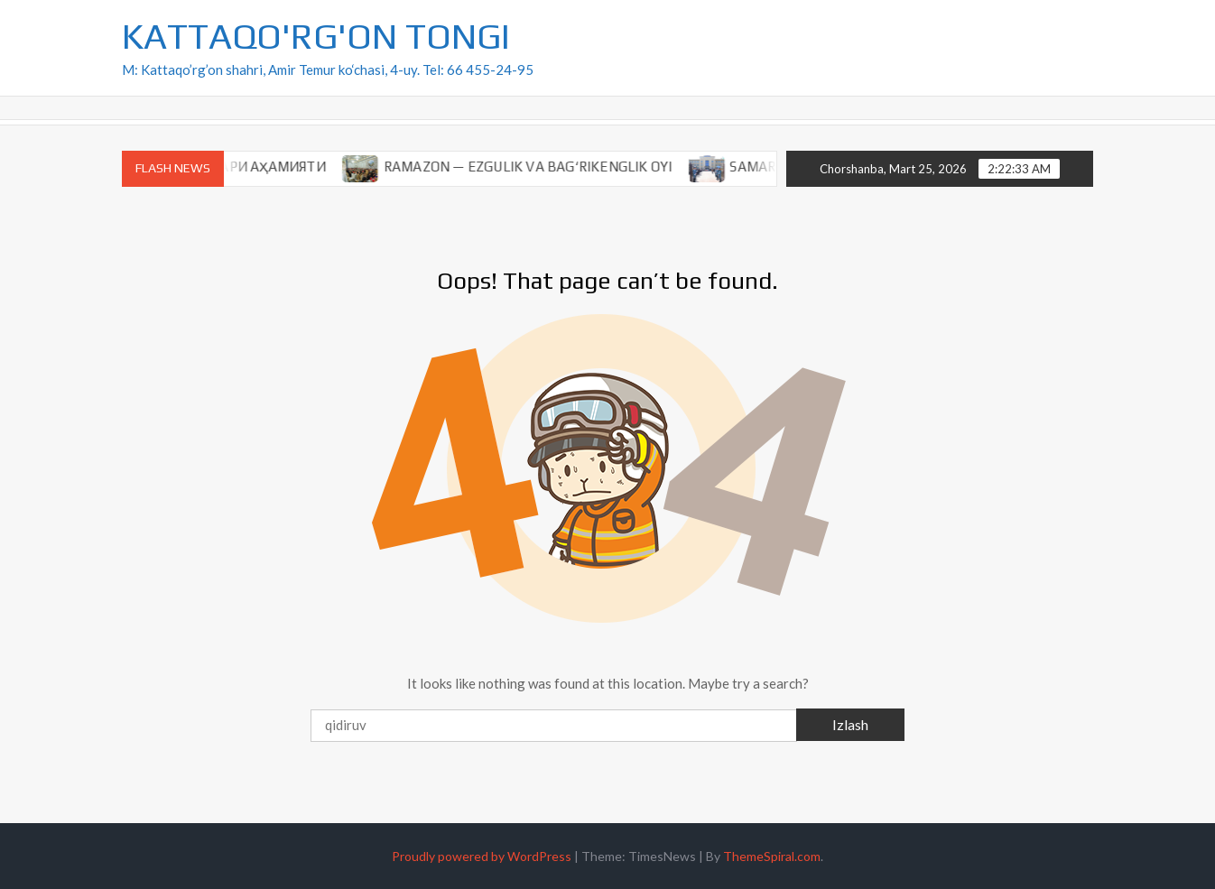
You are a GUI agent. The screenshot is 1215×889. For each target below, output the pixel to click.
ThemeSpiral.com (772, 856)
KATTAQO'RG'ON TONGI (316, 36)
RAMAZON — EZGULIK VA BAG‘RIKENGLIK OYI (537, 166)
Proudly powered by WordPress (481, 856)
